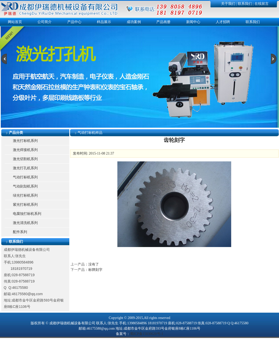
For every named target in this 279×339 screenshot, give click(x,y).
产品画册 (163, 22)
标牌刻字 (95, 270)
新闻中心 (193, 22)
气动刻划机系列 (25, 186)
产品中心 (74, 22)
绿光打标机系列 (25, 195)
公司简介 (44, 22)
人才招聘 (223, 22)
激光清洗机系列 (25, 223)
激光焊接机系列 (25, 150)
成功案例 (134, 22)
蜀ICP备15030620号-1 (146, 334)
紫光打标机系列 (25, 204)
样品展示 (104, 22)
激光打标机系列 (25, 141)
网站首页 (15, 22)
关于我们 (228, 4)
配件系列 (20, 232)
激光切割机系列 (25, 159)
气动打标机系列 (25, 177)
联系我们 (245, 4)
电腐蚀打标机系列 (27, 214)
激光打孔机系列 (25, 168)
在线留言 (261, 4)
